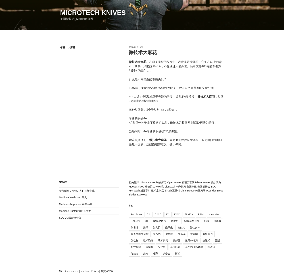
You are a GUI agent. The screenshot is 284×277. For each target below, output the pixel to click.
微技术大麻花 (143, 52)
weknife (160, 186)
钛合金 (166, 253)
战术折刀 (163, 240)
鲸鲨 (177, 253)
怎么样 (134, 240)
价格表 (217, 221)
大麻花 (181, 234)
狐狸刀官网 (188, 182)
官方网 (194, 234)
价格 (206, 221)
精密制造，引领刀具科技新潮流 (77, 190)
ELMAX (189, 214)
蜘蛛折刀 (161, 182)
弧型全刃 (207, 234)
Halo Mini (214, 214)
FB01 (201, 214)
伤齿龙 (134, 227)
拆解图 (176, 240)
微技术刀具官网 (180, 122)
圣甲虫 (169, 227)
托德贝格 (150, 186)
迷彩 (155, 253)
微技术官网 (107, 271)
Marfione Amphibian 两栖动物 (75, 204)
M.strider (211, 190)
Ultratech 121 (191, 221)
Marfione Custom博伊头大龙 (75, 211)
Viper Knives (174, 182)
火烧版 (162, 247)
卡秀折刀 (181, 186)
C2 (148, 214)
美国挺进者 (203, 186)
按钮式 (206, 240)
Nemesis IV (159, 221)
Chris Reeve (188, 190)
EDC (213, 186)
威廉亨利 (145, 190)
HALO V (135, 221)
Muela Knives (136, 186)
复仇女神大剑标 (140, 234)
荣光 (145, 253)
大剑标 (169, 234)
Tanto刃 (175, 221)
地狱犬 (181, 227)
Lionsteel (170, 186)
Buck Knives (148, 182)
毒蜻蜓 (149, 247)
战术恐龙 (148, 240)
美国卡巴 (192, 186)
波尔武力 (216, 182)
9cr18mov (136, 214)
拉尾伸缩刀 (191, 240)
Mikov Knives (202, 182)
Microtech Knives (93, 12)
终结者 (134, 253)
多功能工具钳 (172, 190)
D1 (168, 214)
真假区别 (175, 247)
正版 (217, 240)
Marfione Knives (89, 271)
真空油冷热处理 (194, 247)
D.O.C (158, 214)
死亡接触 (136, 247)
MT (146, 221)
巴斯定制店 (157, 190)
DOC (177, 214)
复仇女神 (195, 227)
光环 (145, 227)
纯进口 (211, 247)
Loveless (142, 194)
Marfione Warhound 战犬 (73, 197)
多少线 (157, 234)
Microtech (134, 190)
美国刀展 (200, 190)
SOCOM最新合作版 (70, 217)
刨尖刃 (156, 227)
